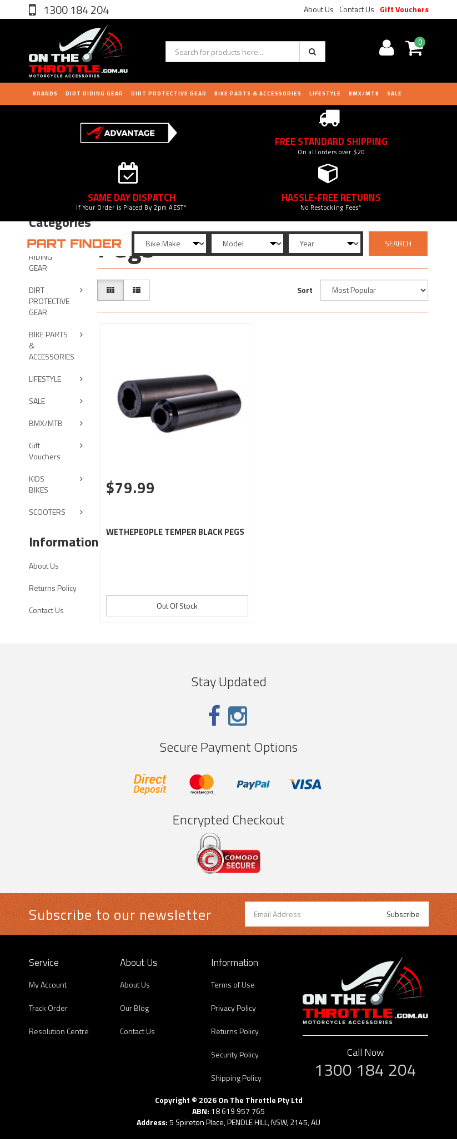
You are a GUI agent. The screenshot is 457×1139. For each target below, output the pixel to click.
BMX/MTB (364, 93)
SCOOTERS (47, 512)
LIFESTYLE (325, 93)
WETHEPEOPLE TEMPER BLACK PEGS (175, 531)
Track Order (48, 1008)
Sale (394, 93)
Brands (45, 93)
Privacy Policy (233, 1008)
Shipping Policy (236, 1078)
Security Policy (235, 1054)
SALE (37, 401)
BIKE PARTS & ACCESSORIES (258, 93)
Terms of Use (233, 984)
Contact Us (356, 9)
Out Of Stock (177, 605)
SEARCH (398, 243)
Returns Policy (53, 588)
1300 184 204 (75, 9)
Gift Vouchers (404, 9)
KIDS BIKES (38, 484)
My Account (48, 984)
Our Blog (134, 1008)
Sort (305, 290)
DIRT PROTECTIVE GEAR (169, 93)
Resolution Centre (59, 1031)
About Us (319, 9)
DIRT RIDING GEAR (94, 93)
